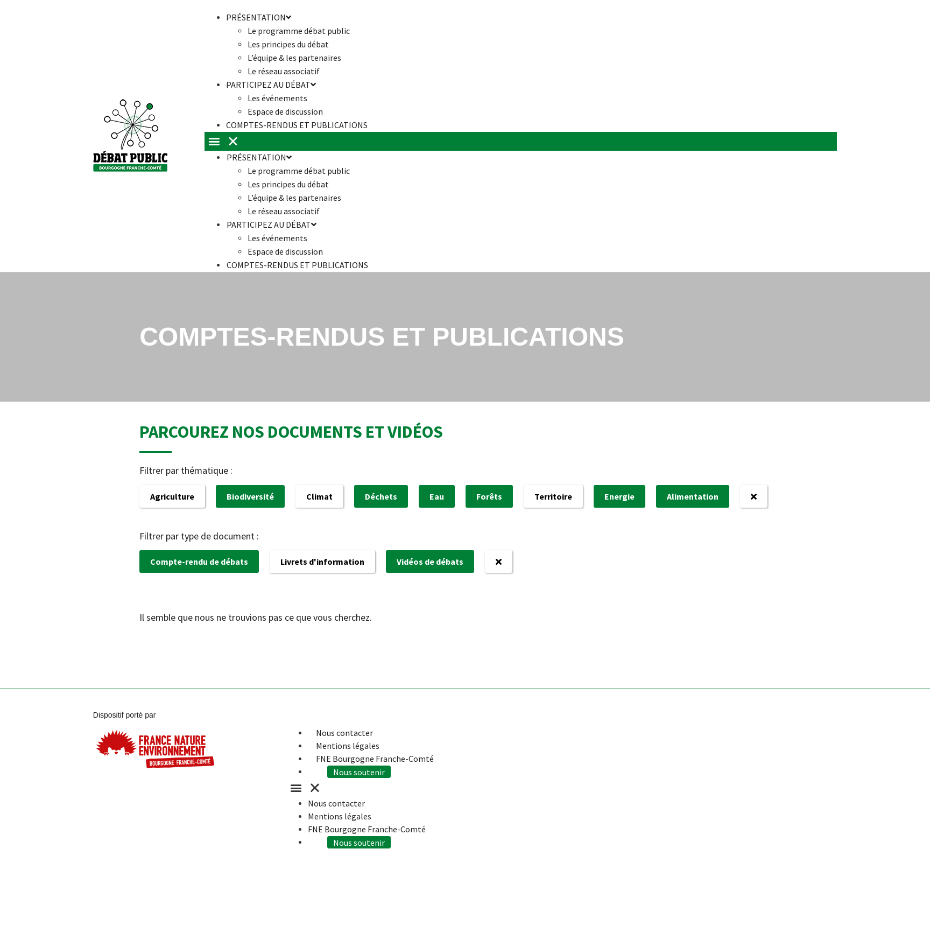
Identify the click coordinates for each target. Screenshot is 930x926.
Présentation (258, 157)
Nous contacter (344, 732)
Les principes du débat (288, 44)
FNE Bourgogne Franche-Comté (375, 758)
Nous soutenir (361, 771)
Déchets (381, 496)
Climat (319, 496)
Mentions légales (347, 745)
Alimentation (692, 496)
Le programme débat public (299, 30)
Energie (619, 496)
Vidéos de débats (430, 561)
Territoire (553, 496)
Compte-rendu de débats (199, 561)
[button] (521, 141)
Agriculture (172, 496)
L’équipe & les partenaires (294, 57)
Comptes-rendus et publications (297, 125)
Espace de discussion (285, 251)
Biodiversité (250, 496)
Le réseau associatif (284, 211)
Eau (436, 496)
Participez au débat (271, 84)
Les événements (277, 98)
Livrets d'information (322, 561)
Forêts (489, 496)
